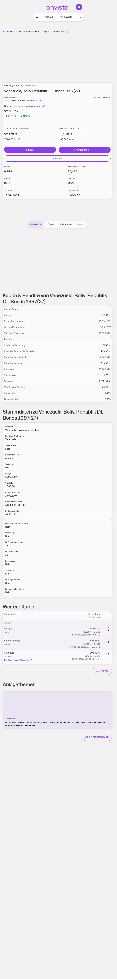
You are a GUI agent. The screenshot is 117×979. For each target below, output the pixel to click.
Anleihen (21, 31)
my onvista (66, 17)
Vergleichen (81, 149)
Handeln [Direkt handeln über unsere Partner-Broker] (57, 158)
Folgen (30, 149)
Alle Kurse (66, 224)
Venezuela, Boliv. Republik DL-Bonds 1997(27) (48, 31)
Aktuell (49, 17)
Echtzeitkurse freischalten (18, 660)
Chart (50, 224)
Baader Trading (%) (36, 106)
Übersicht (36, 224)
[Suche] (80, 17)
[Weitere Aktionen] (108, 629)
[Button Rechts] (107, 150)
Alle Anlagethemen (97, 736)
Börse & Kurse (9, 31)
